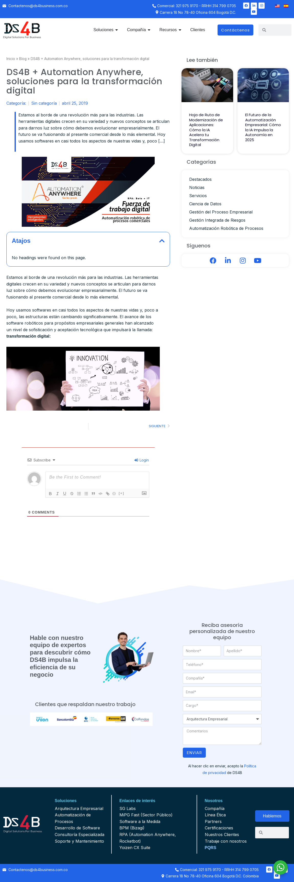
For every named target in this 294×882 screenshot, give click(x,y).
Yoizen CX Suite (134, 847)
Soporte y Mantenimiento (79, 841)
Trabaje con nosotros (226, 841)
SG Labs (127, 808)
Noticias (197, 187)
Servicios (198, 195)
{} (114, 493)
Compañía (214, 808)
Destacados (200, 179)
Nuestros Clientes (222, 834)
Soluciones (65, 800)
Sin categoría (44, 103)
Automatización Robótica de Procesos (226, 228)
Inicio (10, 59)
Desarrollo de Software (77, 827)
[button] (162, 241)
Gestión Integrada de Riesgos (217, 220)
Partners (213, 821)
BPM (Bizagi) (131, 827)
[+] (121, 493)
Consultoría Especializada (79, 834)
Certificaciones (219, 827)
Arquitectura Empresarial (79, 808)
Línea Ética (215, 814)
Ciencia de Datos (205, 203)
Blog (23, 59)
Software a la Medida (139, 821)
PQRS (210, 847)
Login (141, 460)
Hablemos (272, 816)
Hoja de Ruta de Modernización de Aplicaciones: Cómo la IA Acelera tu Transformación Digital (206, 129)
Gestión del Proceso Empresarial (221, 211)
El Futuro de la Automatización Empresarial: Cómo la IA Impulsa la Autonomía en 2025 (263, 127)
